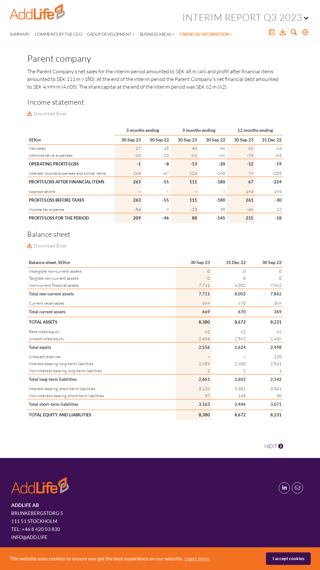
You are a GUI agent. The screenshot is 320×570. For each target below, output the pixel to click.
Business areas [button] (155, 34)
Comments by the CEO (58, 34)
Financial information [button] (204, 34)
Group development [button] (109, 34)
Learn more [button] (197, 558)
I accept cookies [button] (288, 558)
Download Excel (50, 113)
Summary (19, 34)
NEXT (273, 446)
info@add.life (29, 537)
